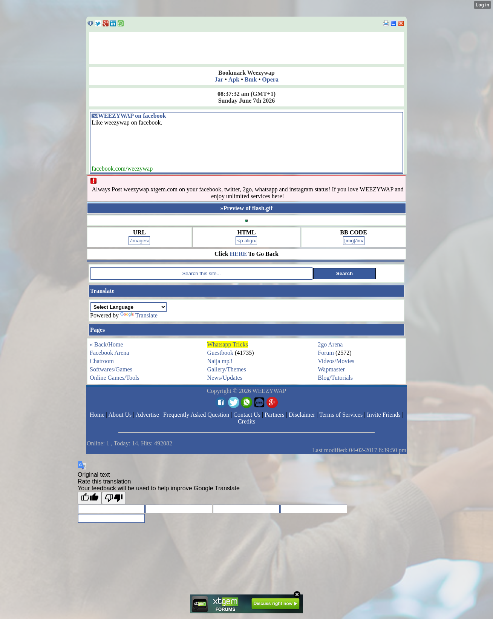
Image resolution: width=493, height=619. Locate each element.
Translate (139, 315)
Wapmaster (331, 369)
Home (115, 344)
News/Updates (224, 377)
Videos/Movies (336, 361)
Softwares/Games (111, 369)
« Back (98, 344)
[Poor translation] (114, 498)
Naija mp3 (220, 361)
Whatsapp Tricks (227, 344)
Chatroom (102, 361)
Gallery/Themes (226, 369)
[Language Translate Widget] (128, 307)
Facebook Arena (109, 353)
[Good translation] (90, 498)
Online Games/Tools (114, 377)
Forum (326, 353)
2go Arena (330, 344)
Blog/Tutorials (335, 377)
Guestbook (220, 353)
